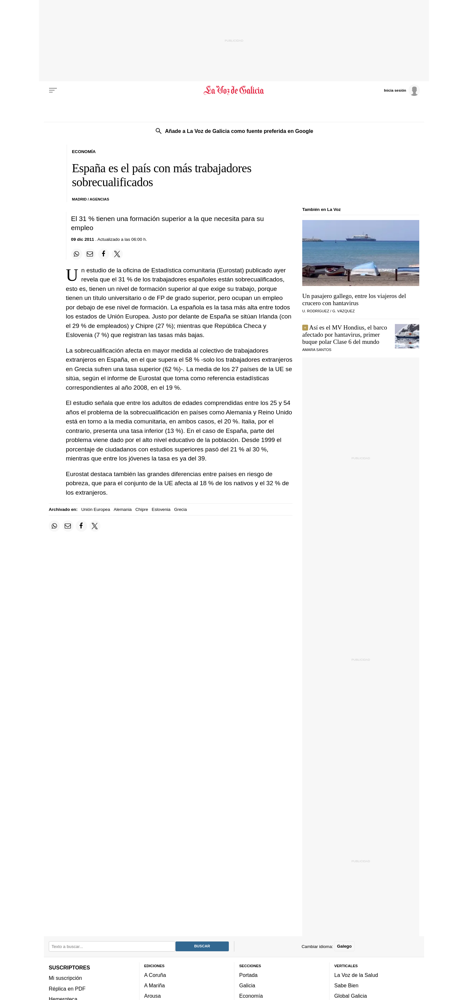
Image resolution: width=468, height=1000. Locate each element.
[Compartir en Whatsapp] (76, 254)
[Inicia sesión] (402, 90)
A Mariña (154, 985)
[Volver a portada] (234, 90)
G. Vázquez (343, 311)
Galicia (247, 985)
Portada (248, 975)
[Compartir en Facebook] (103, 254)
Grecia (180, 509)
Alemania (123, 509)
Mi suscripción (65, 978)
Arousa (152, 996)
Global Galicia (350, 996)
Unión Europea (95, 509)
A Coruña (155, 975)
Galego (344, 946)
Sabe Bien (346, 985)
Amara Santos (317, 350)
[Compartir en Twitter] (117, 254)
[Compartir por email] (90, 254)
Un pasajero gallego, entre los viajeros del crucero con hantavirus (354, 299)
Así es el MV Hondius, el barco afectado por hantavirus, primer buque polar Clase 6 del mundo (344, 334)
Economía (251, 996)
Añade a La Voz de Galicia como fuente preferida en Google (239, 131)
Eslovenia (161, 509)
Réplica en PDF (67, 988)
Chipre (141, 509)
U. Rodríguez (315, 311)
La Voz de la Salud (356, 975)
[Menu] (52, 90)
